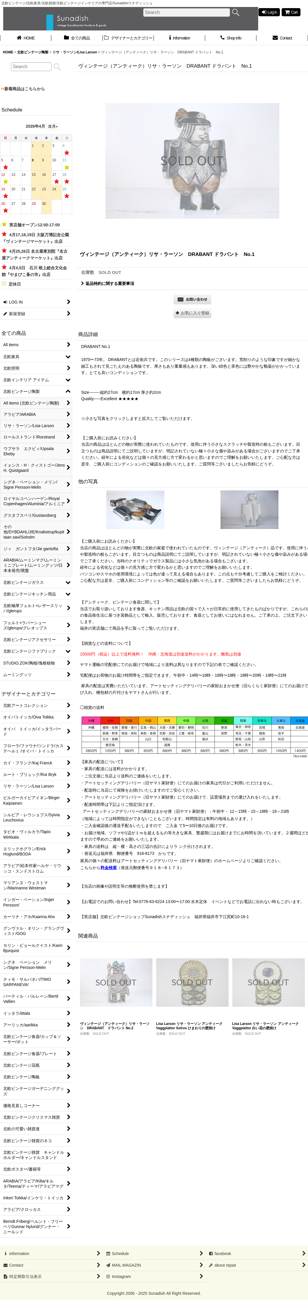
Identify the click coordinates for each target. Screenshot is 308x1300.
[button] (192, 313)
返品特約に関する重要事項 (107, 283)
